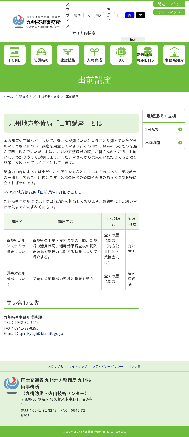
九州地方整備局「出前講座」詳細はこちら (45, 192)
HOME (14, 60)
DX (121, 60)
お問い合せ (56, 366)
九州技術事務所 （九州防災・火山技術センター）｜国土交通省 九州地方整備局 (34, 21)
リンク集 (134, 366)
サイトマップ (169, 11)
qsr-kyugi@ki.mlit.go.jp (41, 333)
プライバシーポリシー (108, 366)
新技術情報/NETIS (145, 57)
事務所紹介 (174, 60)
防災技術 (41, 60)
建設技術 (68, 60)
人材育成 (94, 60)
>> (6, 192)
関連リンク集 (169, 3)
